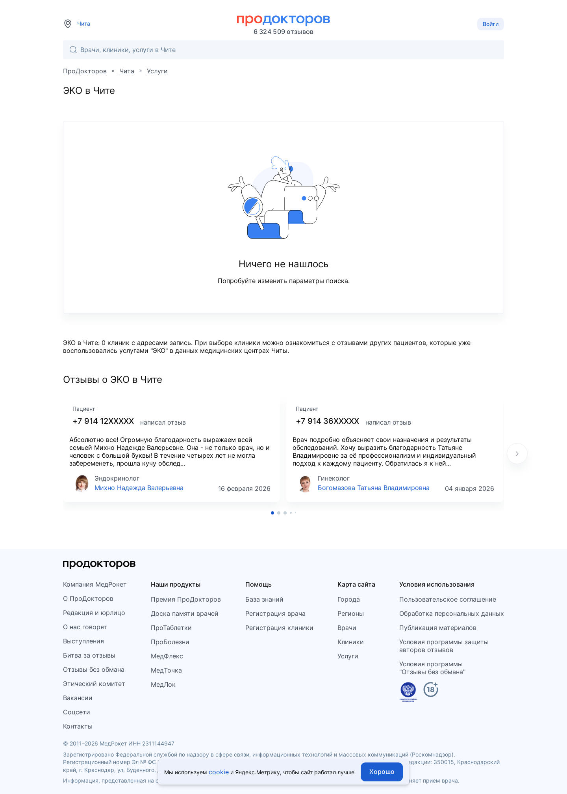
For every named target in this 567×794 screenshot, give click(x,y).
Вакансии (78, 698)
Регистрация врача (275, 613)
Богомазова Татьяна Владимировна (374, 488)
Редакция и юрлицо (94, 613)
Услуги (347, 656)
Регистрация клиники (279, 628)
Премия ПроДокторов (186, 599)
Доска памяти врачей (185, 613)
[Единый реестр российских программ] (408, 693)
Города (348, 599)
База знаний (264, 599)
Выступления (83, 641)
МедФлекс (167, 656)
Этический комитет (94, 684)
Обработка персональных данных (451, 613)
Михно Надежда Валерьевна (138, 488)
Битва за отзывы (89, 655)
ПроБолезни (170, 642)
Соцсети (76, 712)
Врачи (346, 628)
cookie (219, 772)
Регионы (350, 613)
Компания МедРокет (95, 584)
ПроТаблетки (171, 628)
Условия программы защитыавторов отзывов (444, 646)
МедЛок (163, 684)
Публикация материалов (437, 628)
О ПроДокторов (88, 598)
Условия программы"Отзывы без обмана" (432, 668)
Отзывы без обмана (93, 669)
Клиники (350, 642)
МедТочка (166, 670)
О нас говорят (85, 627)
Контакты (78, 726)
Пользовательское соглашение (447, 599)
